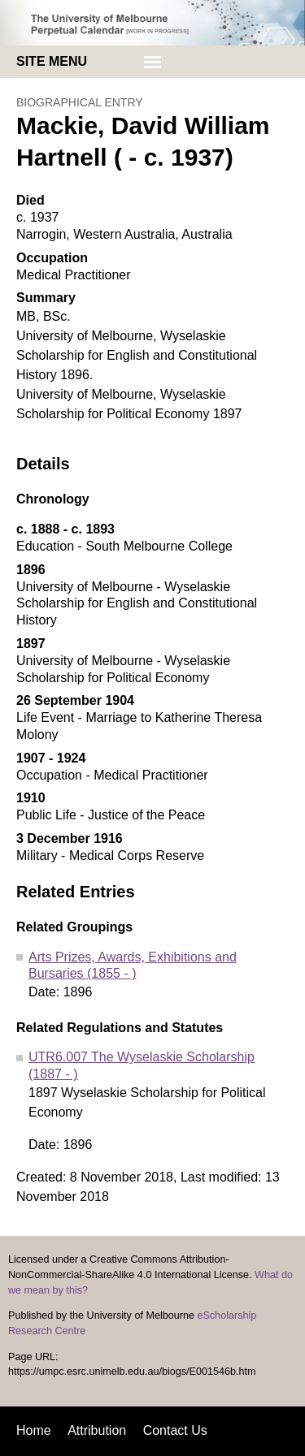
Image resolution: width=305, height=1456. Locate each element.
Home (33, 1430)
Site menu (51, 61)
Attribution (97, 1430)
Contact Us (175, 1430)
